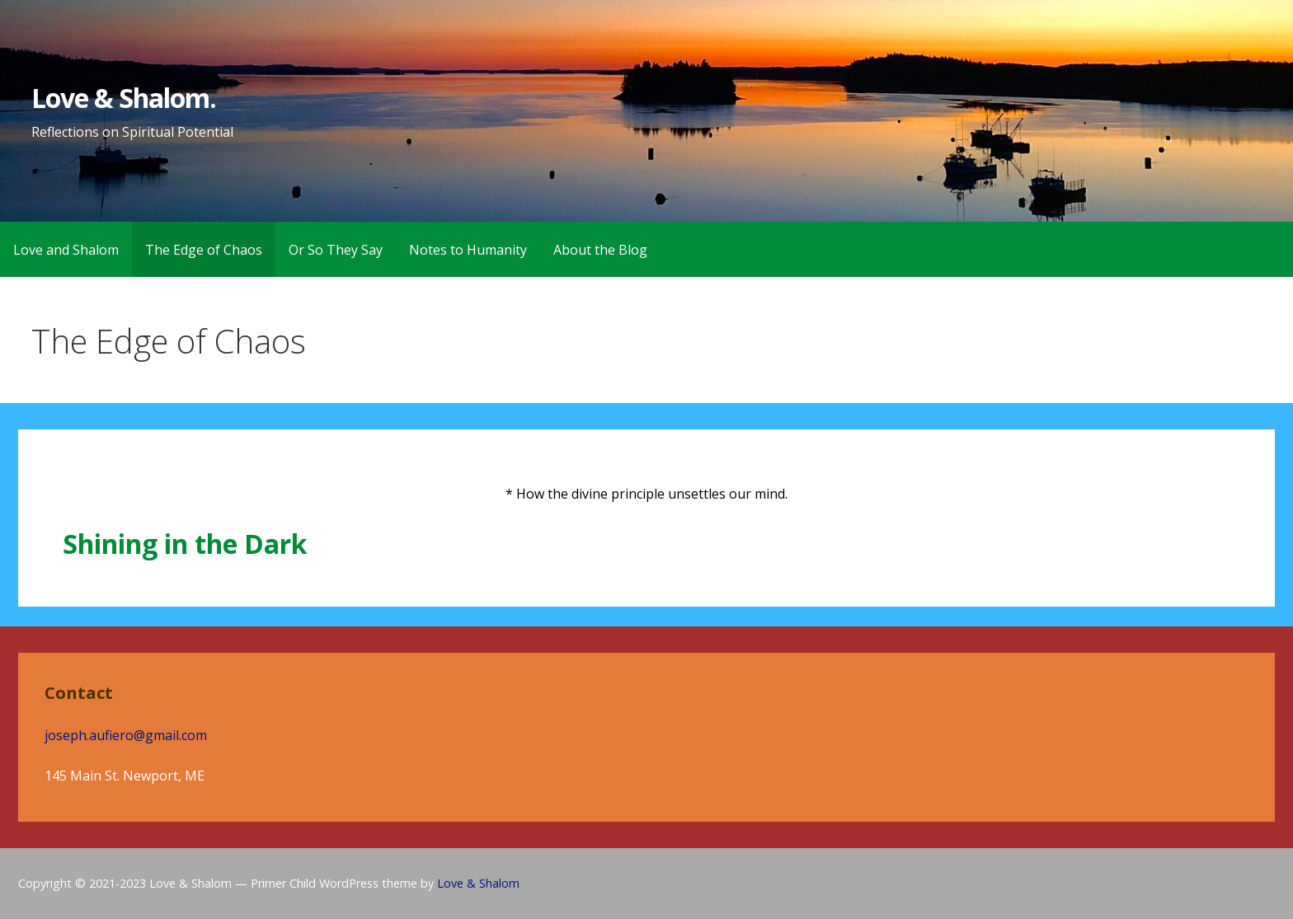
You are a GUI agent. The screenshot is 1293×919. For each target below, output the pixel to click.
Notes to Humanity (468, 250)
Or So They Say (336, 250)
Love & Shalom (478, 883)
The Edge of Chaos (203, 250)
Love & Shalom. (124, 97)
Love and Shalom (66, 250)
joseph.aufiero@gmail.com (126, 735)
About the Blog (600, 250)
